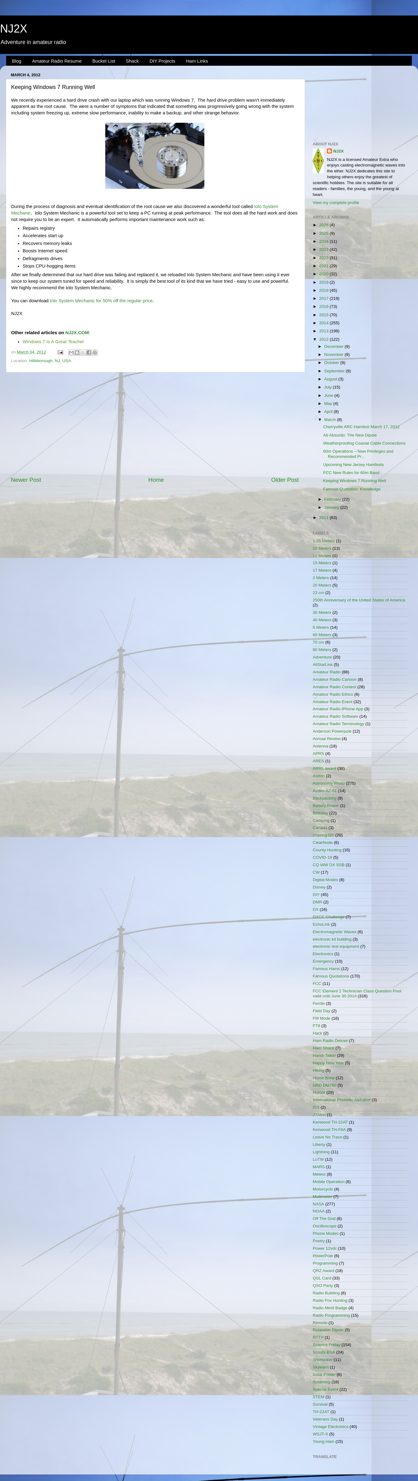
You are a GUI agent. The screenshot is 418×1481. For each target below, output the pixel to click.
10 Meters (322, 548)
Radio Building (326, 1293)
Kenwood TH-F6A (329, 1129)
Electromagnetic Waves (334, 931)
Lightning (321, 1152)
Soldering (321, 1382)
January (332, 507)
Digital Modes (325, 879)
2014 (324, 323)
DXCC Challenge (329, 917)
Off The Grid (324, 1218)
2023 (324, 249)
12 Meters (322, 555)
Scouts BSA (324, 1352)
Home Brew (324, 1077)
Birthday (320, 813)
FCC (317, 983)
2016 (324, 306)
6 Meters (321, 627)
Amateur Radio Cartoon (335, 679)
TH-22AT (321, 1411)
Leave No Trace (327, 1137)
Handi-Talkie (324, 1055)
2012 (324, 339)
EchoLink (321, 924)
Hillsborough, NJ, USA (50, 360)
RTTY (318, 1337)
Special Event (325, 1389)
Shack (132, 61)
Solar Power (324, 1374)
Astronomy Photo (329, 783)
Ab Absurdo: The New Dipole (350, 435)
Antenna (320, 746)
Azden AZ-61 (325, 790)
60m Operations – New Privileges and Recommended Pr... (358, 454)
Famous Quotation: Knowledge (352, 489)
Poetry (319, 1241)
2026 (324, 225)
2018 (324, 290)
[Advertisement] (155, 424)
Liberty (319, 1144)
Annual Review (327, 738)
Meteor (319, 1174)
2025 (324, 233)
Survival (320, 1404)
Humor (319, 1092)
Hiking (318, 1070)
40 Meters (322, 620)
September (335, 371)
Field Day (321, 1011)
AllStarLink (323, 664)
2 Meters (321, 577)
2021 (324, 266)
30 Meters (322, 612)
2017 (324, 298)
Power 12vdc (325, 1248)
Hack (317, 1033)
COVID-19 (322, 857)
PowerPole (323, 1255)
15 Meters (322, 563)
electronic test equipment (336, 946)
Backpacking (325, 798)
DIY (316, 894)
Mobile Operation (329, 1181)
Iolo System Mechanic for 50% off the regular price (101, 300)
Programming (325, 1263)
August (331, 379)
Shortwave (323, 1359)
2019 (324, 282)
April (329, 411)
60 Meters (322, 634)
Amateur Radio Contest (334, 687)
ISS (316, 1107)
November (334, 354)
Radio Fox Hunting (330, 1300)
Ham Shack (323, 1048)
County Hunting (327, 850)
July (328, 387)
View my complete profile (336, 202)
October (332, 362)
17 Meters (322, 570)
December (334, 346)
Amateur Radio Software (335, 716)
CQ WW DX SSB (329, 864)
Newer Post (26, 480)
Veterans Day (325, 1419)
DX (316, 909)
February (333, 499)
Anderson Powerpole (332, 731)
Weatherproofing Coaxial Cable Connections (364, 443)
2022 (324, 257)
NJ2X (13, 28)
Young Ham (323, 1441)
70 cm (318, 642)
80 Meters (322, 649)
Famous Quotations (331, 976)
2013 (324, 331)
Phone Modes (325, 1233)
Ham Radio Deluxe (330, 1040)
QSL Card (322, 1278)
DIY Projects (162, 61)
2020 (324, 274)
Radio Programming (331, 1315)
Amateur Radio (327, 672)
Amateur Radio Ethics (333, 694)
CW (316, 872)
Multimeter (322, 1196)
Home (156, 480)
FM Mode (321, 1018)
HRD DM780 (325, 1085)
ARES (318, 761)
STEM (318, 1397)
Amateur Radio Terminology (338, 723)
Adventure (322, 657)
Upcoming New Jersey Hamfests (353, 464)
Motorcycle (323, 1189)
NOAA (318, 1211)
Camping (321, 820)
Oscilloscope (325, 1226)
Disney (319, 887)
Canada (320, 827)
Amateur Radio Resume (57, 61)
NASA (318, 1204)
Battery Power (326, 805)
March (330, 419)
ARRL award (324, 768)
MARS (319, 1166)
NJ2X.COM (77, 332)
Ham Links (197, 61)
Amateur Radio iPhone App (338, 709)
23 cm (318, 592)
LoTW (318, 1159)
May (328, 403)
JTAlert (319, 1114)
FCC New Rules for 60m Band (351, 472)
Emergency (323, 961)
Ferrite (319, 1003)
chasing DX (323, 835)
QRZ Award (323, 1270)
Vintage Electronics (330, 1426)
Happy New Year (328, 1063)
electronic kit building (332, 939)
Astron (319, 776)
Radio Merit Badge (330, 1308)
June (329, 395)
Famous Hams (326, 968)
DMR (317, 902)
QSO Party (323, 1285)
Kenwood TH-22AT (330, 1122)
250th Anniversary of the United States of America (359, 600)
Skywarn (321, 1367)
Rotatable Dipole (328, 1330)
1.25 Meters (324, 541)
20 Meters (322, 585)
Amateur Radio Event (332, 701)
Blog (16, 61)
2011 (324, 517)
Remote (320, 1322)
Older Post (285, 480)
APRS (318, 753)
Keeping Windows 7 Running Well (354, 480)
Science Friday (326, 1344)
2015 (324, 315)
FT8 (316, 1025)
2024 (324, 241)
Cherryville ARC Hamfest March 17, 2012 (361, 426)
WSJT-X (320, 1434)
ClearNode (323, 842)
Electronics (323, 953)
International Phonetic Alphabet (342, 1099)
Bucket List (103, 61)
